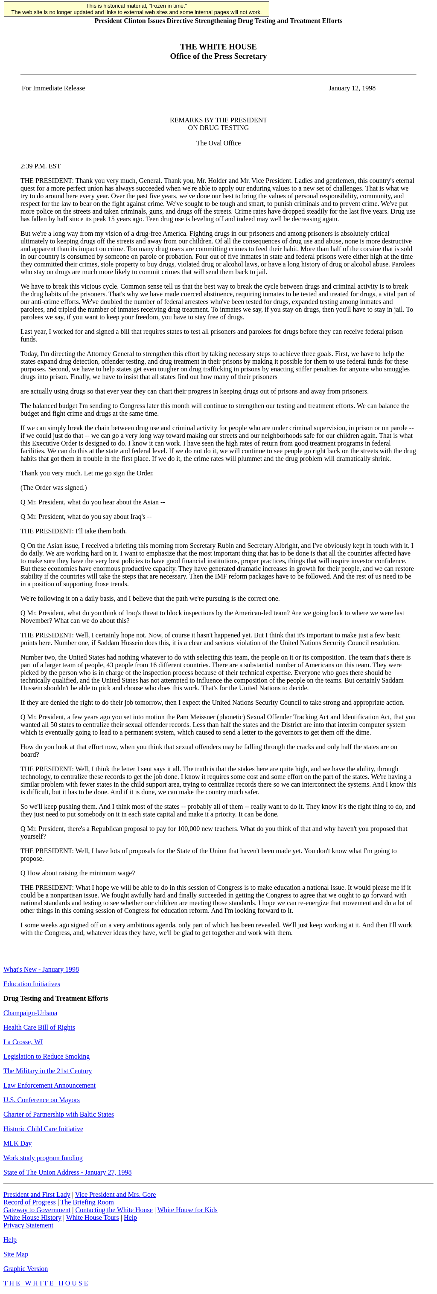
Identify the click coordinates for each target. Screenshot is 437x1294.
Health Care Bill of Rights (39, 1027)
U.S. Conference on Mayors (41, 1099)
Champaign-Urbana (30, 1012)
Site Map (15, 1254)
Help (130, 1217)
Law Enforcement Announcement (49, 1085)
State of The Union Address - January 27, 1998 (67, 1172)
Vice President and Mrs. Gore (115, 1194)
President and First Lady (36, 1194)
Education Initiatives (31, 983)
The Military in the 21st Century (47, 1070)
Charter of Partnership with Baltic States (58, 1114)
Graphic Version (25, 1268)
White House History (32, 1217)
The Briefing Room (87, 1202)
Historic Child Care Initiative (43, 1128)
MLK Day (17, 1143)
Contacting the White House (113, 1209)
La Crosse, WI (23, 1041)
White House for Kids (187, 1209)
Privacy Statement (28, 1225)
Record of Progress (29, 1202)
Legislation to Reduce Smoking (46, 1056)
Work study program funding (43, 1157)
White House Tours (92, 1217)
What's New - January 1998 (41, 969)
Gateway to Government (36, 1209)
